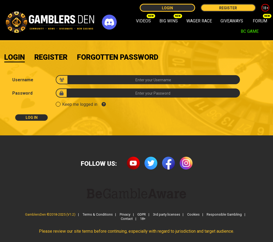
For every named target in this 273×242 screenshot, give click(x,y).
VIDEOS (143, 20)
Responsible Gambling (224, 214)
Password (22, 93)
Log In (32, 117)
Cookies (193, 214)
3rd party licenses (166, 214)
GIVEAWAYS (231, 20)
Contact (127, 219)
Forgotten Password (117, 57)
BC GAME (250, 31)
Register (228, 8)
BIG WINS (168, 20)
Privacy (125, 214)
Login (167, 8)
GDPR (141, 214)
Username (22, 80)
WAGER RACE (199, 20)
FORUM (260, 20)
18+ (265, 8)
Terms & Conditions (98, 214)
